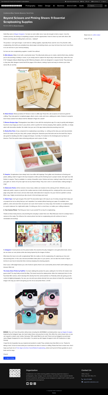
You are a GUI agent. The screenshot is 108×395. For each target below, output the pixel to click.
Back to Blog (9, 358)
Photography (30, 5)
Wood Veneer (9, 114)
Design (47, 5)
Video (40, 5)
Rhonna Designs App (11, 122)
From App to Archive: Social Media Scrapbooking (30, 348)
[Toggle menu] (106, 5)
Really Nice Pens (10, 131)
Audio (81, 5)
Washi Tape (8, 199)
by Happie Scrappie (66, 332)
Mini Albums (9, 55)
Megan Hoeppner (19, 26)
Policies (54, 393)
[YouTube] (27, 383)
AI (54, 5)
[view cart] (88, 1)
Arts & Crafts (72, 5)
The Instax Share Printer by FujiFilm (14, 271)
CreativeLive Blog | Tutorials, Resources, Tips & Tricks (18, 13)
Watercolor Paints (10, 188)
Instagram (8, 250)
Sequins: (7, 174)
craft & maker (96, 35)
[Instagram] (34, 383)
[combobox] (94, 5)
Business (60, 5)
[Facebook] (31, 383)
